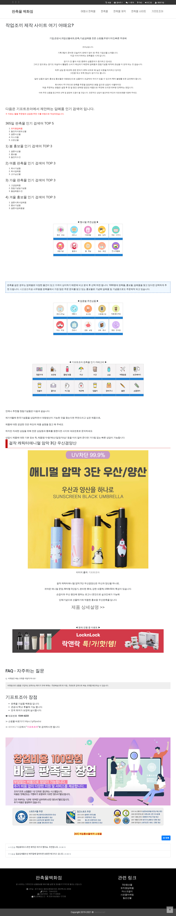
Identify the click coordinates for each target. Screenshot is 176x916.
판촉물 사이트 (138, 11)
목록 (166, 838)
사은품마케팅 (127, 894)
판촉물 (104, 11)
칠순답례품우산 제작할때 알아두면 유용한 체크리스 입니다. (40, 853)
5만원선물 (127, 884)
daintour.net (99, 912)
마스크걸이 (127, 891)
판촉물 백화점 (22, 12)
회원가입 (159, 2)
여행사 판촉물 (88, 11)
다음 (19, 727)
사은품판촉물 (26, 289)
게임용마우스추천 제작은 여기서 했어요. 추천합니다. (37, 846)
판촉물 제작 (119, 11)
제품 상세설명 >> (88, 607)
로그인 (148, 2)
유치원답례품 (17, 128)
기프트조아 (157, 11)
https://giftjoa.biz (33, 721)
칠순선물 (127, 898)
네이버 (11, 727)
